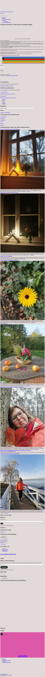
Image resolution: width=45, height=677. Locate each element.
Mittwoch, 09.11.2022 (4, 323)
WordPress (10, 675)
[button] (3, 57)
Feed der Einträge (5, 549)
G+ (2, 101)
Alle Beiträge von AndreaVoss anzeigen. (6, 85)
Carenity (1, 121)
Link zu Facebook (3, 116)
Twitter (3, 100)
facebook (1, 123)
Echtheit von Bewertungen (6, 22)
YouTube (3, 102)
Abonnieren (4, 567)
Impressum (4, 20)
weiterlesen (28, 191)
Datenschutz (6, 21)
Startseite (3, 17)
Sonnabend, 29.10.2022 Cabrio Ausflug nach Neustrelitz (9, 453)
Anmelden (4, 548)
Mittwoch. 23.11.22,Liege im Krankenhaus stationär (9, 192)
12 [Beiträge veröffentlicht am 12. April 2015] (6, 539)
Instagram (2, 125)
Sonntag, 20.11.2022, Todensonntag (6, 256)
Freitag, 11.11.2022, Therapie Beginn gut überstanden (9, 260)
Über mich (4, 18)
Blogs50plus (2, 118)
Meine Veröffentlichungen (6, 19)
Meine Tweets (2, 532)
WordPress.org (4, 551)
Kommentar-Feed (5, 550)
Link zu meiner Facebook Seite (8, 554)
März (1, 544)
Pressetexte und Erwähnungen (5, 112)
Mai (5, 544)
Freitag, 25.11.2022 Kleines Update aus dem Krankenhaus (10, 129)
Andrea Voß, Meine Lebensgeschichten (6, 11)
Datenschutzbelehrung (3, 674)
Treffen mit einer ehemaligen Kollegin (12, 75)
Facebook (3, 99)
